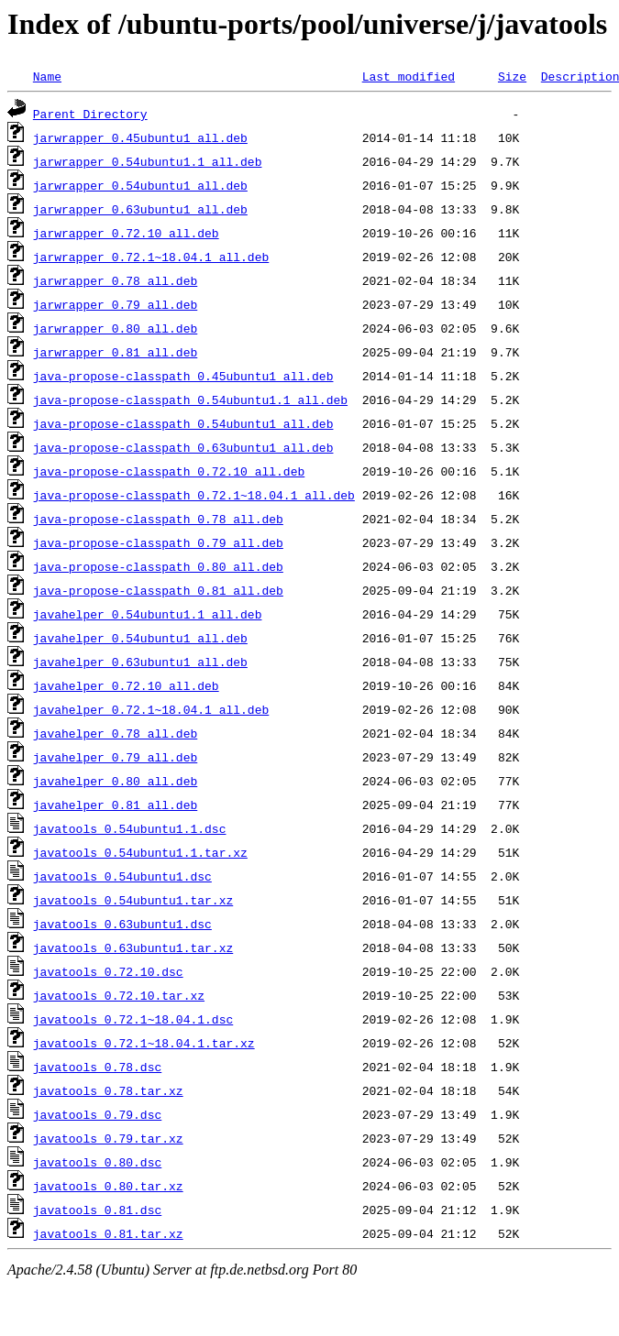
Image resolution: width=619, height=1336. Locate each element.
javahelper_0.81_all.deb (115, 804)
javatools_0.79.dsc (97, 1114)
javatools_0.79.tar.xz (108, 1138)
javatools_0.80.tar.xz (108, 1185)
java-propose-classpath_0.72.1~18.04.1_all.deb (194, 495)
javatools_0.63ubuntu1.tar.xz (133, 947)
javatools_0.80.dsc (97, 1162)
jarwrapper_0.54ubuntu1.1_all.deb (147, 161)
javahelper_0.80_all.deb (115, 780)
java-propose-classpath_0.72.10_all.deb (168, 471)
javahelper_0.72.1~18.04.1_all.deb (151, 709)
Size (512, 76)
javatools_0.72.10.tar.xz (118, 995)
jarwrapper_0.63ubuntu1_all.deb (140, 209)
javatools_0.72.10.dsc (108, 971)
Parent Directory (90, 113)
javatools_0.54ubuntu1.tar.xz (133, 900)
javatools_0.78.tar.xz (108, 1090)
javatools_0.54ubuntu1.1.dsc (130, 828)
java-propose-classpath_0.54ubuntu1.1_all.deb (190, 399)
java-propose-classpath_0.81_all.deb (158, 590)
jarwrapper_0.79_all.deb (115, 304)
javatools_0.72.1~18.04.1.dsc (133, 1019)
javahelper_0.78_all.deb (115, 733)
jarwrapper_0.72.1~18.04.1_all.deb (151, 256)
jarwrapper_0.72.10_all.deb (126, 232)
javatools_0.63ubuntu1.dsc (122, 923)
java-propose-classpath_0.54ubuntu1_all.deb (183, 423)
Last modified (408, 76)
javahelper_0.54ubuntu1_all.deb (140, 638)
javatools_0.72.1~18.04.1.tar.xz (144, 1043)
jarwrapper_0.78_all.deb (115, 280)
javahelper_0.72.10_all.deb (126, 685)
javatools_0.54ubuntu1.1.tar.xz (140, 852)
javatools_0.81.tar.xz (108, 1233)
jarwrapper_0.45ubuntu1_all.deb (140, 137)
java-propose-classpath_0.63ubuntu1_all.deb (183, 447)
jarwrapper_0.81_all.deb (115, 352)
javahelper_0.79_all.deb (115, 757)
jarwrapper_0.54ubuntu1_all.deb (140, 185)
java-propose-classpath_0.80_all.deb (158, 566)
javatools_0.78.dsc (97, 1066)
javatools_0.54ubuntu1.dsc (122, 876)
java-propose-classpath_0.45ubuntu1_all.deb (183, 375)
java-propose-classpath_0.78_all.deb (158, 518)
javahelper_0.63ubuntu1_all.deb (140, 661)
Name (47, 76)
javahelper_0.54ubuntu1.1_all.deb (147, 614)
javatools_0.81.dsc (97, 1209)
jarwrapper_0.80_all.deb (115, 328)
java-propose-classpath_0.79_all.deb (158, 542)
